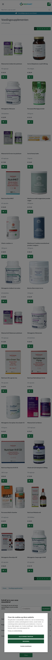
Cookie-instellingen (25, 646)
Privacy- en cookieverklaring (15, 630)
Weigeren (26, 641)
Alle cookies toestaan (26, 636)
